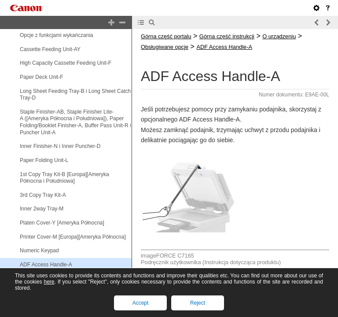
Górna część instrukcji (226, 36)
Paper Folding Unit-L (44, 160)
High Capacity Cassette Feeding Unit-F (65, 63)
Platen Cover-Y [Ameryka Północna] (62, 223)
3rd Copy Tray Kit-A (43, 195)
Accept (140, 303)
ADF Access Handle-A (46, 265)
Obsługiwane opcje (164, 47)
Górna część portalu (166, 36)
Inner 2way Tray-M (41, 209)
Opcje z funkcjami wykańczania (56, 35)
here (49, 282)
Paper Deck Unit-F (41, 77)
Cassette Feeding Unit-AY (50, 49)
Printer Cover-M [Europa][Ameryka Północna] (73, 237)
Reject (197, 303)
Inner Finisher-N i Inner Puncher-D (60, 146)
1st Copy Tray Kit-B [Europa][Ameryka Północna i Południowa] (64, 177)
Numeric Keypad (39, 250)
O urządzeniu (279, 36)
